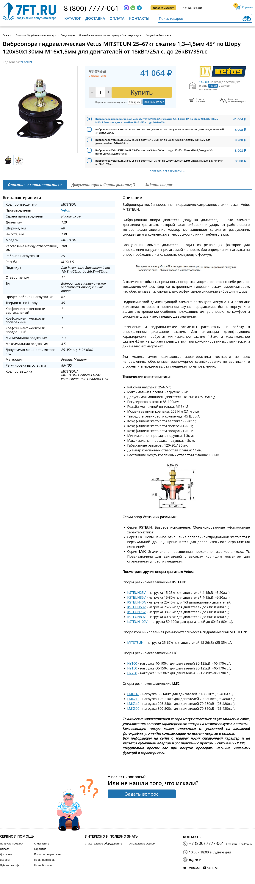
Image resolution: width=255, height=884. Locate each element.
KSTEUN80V (136, 616)
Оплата (116, 18)
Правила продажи (11, 843)
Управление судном (142, 843)
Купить (142, 92)
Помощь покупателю (47, 854)
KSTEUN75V (136, 612)
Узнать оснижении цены (237, 100)
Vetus (65, 210)
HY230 (132, 673)
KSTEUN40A (136, 602)
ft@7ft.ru (196, 859)
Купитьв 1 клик (200, 100)
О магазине (41, 843)
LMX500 (133, 708)
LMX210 (133, 699)
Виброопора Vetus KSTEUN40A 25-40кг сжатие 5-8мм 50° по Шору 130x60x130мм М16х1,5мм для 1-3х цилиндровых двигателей (154, 152)
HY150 (132, 668)
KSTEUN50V (136, 607)
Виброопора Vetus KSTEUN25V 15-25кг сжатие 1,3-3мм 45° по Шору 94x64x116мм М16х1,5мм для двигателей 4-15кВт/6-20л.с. (159, 131)
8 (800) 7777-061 (91, 8)
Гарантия (40, 849)
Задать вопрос (141, 794)
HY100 (132, 663)
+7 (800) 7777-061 (206, 843)
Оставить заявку (163, 8)
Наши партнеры (44, 859)
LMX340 (133, 703)
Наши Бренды (43, 865)
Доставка (95, 18)
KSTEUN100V (137, 621)
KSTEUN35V (136, 597)
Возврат (5, 859)
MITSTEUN (135, 642)
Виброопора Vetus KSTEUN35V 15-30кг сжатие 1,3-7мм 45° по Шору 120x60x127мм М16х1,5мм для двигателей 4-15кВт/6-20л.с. (152, 141)
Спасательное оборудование (103, 843)
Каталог (72, 18)
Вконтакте (193, 867)
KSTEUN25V (136, 592)
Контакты (139, 18)
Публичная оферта (12, 865)
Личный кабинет (192, 7)
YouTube (212, 867)
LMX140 (133, 694)
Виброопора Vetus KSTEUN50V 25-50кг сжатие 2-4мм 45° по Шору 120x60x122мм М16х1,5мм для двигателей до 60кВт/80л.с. (159, 162)
